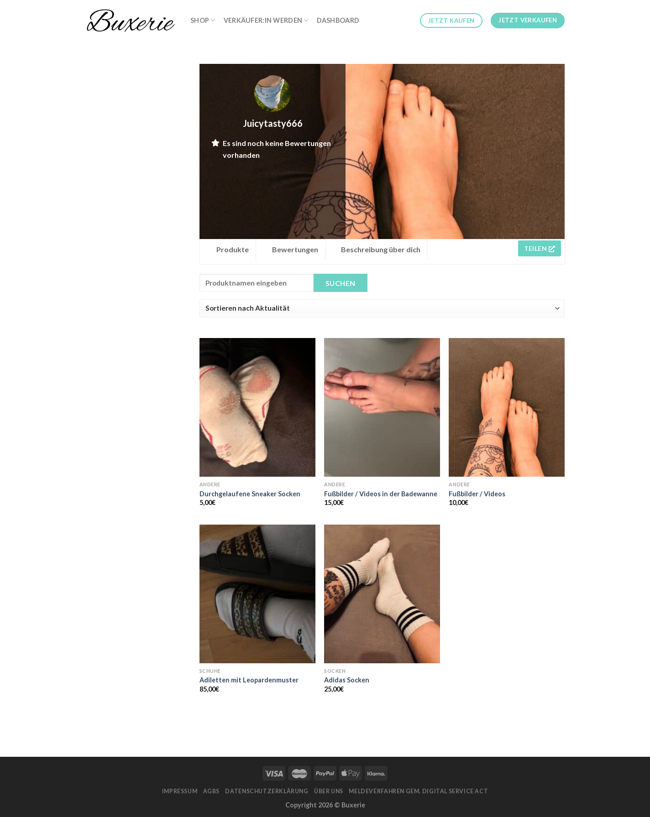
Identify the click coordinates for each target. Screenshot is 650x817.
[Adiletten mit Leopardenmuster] (257, 594)
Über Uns (328, 791)
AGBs (211, 791)
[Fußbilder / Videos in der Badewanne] (382, 407)
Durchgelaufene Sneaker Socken (249, 494)
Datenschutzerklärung (266, 791)
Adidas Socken (346, 680)
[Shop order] (382, 308)
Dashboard (338, 20)
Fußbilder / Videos (477, 494)
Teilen (539, 248)
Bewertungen (295, 249)
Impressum (180, 791)
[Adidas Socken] (382, 594)
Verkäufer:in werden (266, 20)
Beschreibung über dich (380, 249)
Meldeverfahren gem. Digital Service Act (418, 791)
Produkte (232, 249)
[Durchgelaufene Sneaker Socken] (257, 407)
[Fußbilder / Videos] (507, 407)
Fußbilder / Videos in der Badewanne (380, 494)
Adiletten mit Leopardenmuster (249, 680)
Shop (202, 20)
